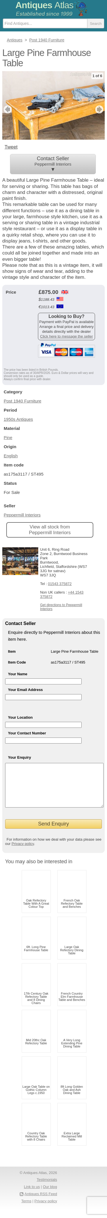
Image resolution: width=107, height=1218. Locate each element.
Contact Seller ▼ (53, 164)
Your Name (17, 674)
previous (7, 109)
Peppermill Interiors (22, 514)
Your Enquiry (19, 757)
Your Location (20, 717)
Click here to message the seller (66, 336)
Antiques (44, 5)
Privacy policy (22, 852)
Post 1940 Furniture (22, 400)
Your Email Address (25, 690)
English (11, 455)
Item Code (17, 662)
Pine (8, 437)
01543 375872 (60, 584)
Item (12, 651)
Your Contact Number (27, 733)
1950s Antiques (18, 419)
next (100, 109)
